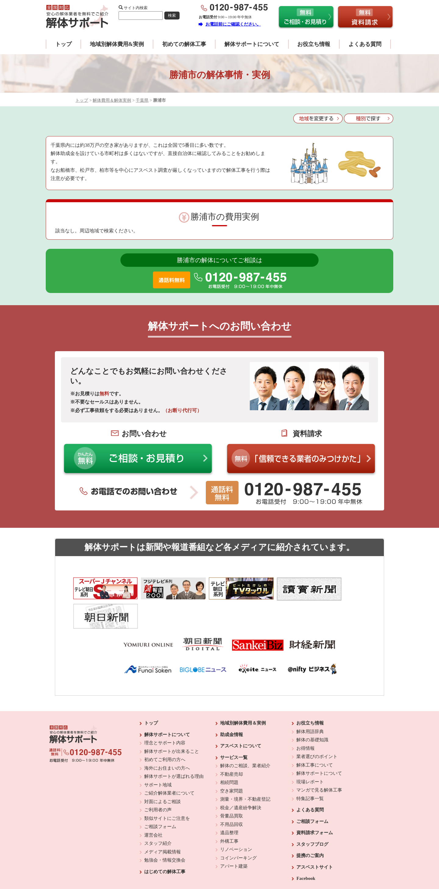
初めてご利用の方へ (164, 726)
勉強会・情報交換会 (164, 827)
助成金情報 (231, 701)
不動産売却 (231, 741)
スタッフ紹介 (158, 810)
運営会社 (153, 802)
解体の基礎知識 (312, 706)
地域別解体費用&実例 (117, 44)
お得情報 (305, 715)
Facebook (305, 845)
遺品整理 (229, 799)
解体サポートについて (251, 44)
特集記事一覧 (310, 765)
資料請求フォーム (314, 799)
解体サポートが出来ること (171, 718)
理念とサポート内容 (164, 709)
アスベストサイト (314, 834)
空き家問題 (231, 758)
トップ (63, 44)
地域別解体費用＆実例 (243, 690)
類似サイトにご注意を (167, 785)
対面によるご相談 (162, 768)
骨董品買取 (231, 783)
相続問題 (229, 749)
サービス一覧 (234, 724)
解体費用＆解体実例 (112, 100)
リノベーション (236, 816)
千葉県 (142, 100)
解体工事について (314, 732)
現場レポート (310, 748)
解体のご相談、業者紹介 (245, 732)
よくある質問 (364, 44)
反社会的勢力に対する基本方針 (214, 868)
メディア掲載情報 (162, 819)
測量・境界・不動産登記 (245, 766)
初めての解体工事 (184, 44)
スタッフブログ (312, 811)
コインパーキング (238, 825)
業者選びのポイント (316, 723)
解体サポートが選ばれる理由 (174, 743)
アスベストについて (240, 713)
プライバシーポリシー (261, 868)
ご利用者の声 (158, 776)
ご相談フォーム (160, 793)
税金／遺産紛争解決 (240, 774)
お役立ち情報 (313, 44)
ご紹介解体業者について (169, 760)
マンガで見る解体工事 (319, 757)
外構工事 (229, 808)
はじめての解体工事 (164, 838)
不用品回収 (231, 791)
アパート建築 (234, 833)
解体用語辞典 (310, 698)
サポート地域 (158, 752)
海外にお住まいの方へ (167, 735)
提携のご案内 (310, 822)
